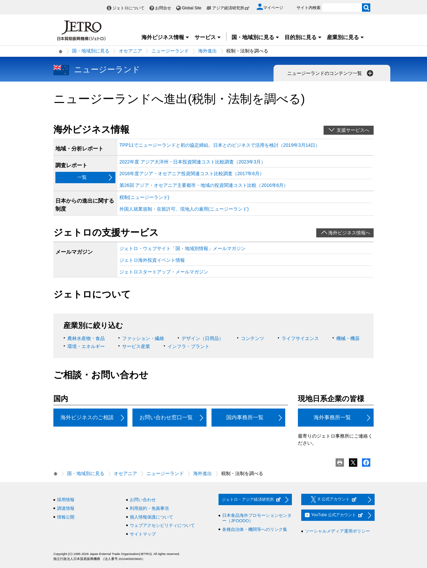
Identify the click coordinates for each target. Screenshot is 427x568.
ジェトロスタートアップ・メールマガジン (163, 271)
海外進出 (207, 50)
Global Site (191, 8)
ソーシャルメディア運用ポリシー (337, 531)
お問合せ (163, 8)
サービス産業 (136, 346)
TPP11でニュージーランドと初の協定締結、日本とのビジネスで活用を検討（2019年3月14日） (219, 145)
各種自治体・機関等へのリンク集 (254, 529)
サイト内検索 (309, 7)
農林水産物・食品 (86, 338)
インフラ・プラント (188, 346)
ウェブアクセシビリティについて (162, 525)
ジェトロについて (128, 8)
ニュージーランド (170, 50)
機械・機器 (348, 338)
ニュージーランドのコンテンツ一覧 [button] (331, 73)
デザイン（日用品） (202, 338)
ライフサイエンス (300, 338)
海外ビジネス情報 (165, 37)
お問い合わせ (143, 499)
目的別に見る (303, 37)
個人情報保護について (151, 517)
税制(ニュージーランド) (144, 197)
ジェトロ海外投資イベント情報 (152, 260)
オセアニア (130, 50)
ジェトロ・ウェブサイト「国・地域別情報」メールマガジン (182, 248)
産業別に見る (345, 37)
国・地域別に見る (256, 37)
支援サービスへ (353, 130)
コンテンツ (252, 338)
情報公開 (65, 517)
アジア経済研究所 (231, 8)
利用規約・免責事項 (149, 508)
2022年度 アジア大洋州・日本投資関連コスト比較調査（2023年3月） (192, 161)
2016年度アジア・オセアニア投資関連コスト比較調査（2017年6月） (191, 173)
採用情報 (65, 499)
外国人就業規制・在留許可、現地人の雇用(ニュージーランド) (184, 209)
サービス (207, 37)
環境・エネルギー (86, 346)
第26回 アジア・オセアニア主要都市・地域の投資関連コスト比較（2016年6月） (203, 185)
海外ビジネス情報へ (349, 232)
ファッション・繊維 (143, 338)
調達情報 (65, 508)
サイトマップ (143, 534)
